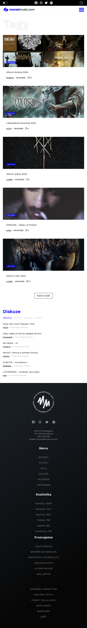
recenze (28, 317)
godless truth (43, 594)
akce (43, 468)
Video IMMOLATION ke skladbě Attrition (22, 333)
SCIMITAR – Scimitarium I (15, 362)
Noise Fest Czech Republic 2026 (18, 324)
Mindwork (43, 611)
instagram (43, 485)
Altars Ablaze (43, 568)
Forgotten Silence (43, 600)
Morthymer (43, 605)
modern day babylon (44, 551)
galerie (43, 473)
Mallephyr (43, 574)
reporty (18, 317)
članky (43, 462)
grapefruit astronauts (43, 557)
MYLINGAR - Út (10, 343)
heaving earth (43, 563)
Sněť (44, 616)
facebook (44, 479)
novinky (44, 457)
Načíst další (43, 295)
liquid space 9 (44, 546)
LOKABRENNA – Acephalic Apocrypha (21, 372)
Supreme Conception (43, 589)
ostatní (38, 317)
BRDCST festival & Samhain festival (20, 352)
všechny (7, 317)
